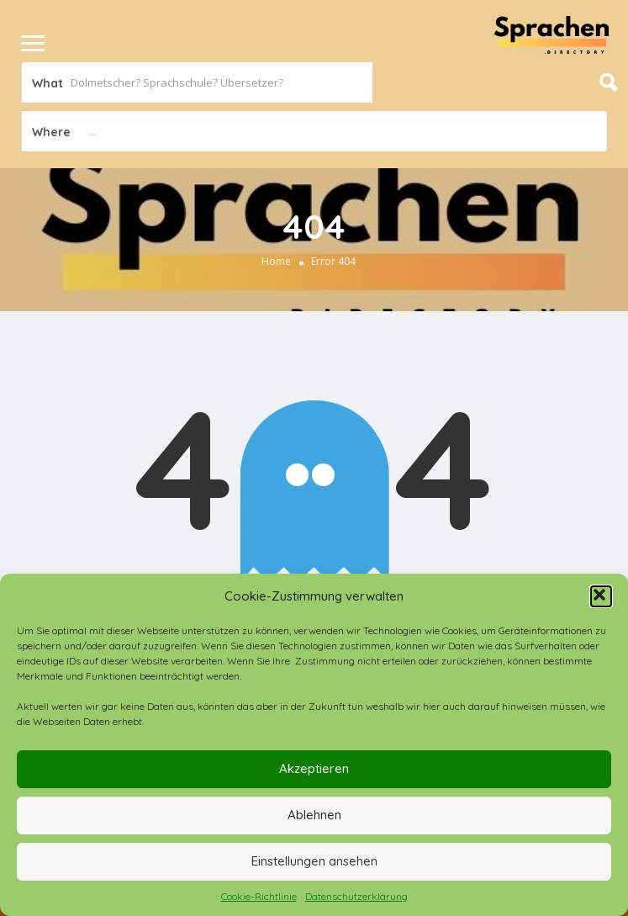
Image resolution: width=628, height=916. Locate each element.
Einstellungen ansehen (314, 861)
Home (276, 261)
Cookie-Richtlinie (259, 896)
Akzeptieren (314, 768)
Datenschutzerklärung (356, 896)
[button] (601, 596)
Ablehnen (314, 815)
